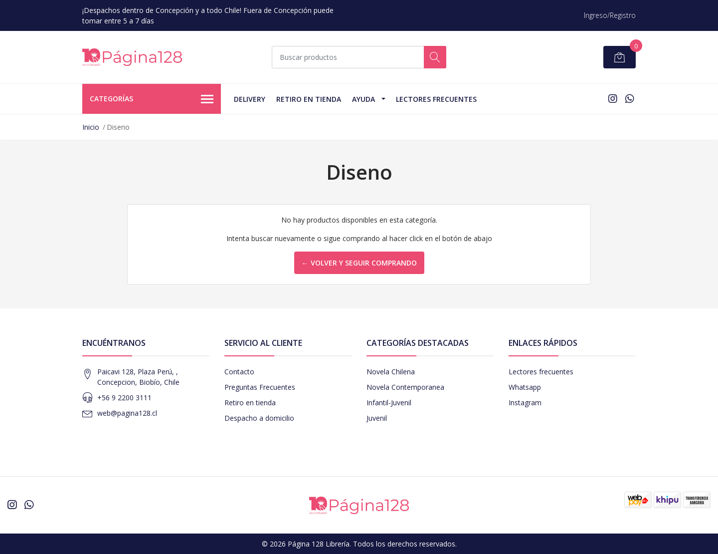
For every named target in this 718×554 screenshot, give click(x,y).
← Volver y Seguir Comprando (359, 263)
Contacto (239, 371)
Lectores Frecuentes (436, 99)
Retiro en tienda (308, 99)
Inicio (90, 127)
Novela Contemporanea (405, 387)
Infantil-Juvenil (388, 402)
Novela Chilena (390, 371)
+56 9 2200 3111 (124, 397)
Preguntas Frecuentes (259, 387)
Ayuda (363, 99)
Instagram (525, 402)
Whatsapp (525, 387)
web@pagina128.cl (127, 413)
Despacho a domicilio (259, 418)
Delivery (249, 99)
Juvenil (376, 418)
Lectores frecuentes (541, 371)
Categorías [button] (151, 99)
